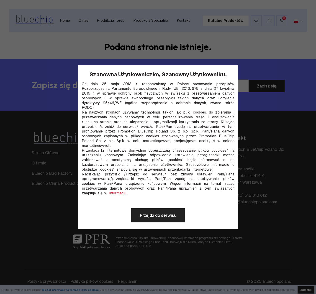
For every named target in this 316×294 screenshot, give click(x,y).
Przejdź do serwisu (158, 215)
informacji (117, 193)
